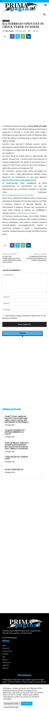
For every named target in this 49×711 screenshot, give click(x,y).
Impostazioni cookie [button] (11, 703)
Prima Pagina (9, 31)
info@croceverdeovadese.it (26, 213)
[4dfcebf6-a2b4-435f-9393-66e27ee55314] (22, 606)
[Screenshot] (22, 368)
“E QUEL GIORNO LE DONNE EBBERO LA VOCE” (15, 432)
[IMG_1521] (22, 527)
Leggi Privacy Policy (11, 707)
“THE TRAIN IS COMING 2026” (16, 458)
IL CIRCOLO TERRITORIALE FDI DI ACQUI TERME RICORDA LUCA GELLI (12, 259)
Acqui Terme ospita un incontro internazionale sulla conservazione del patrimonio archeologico (16, 419)
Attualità (6, 21)
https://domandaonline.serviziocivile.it (18, 195)
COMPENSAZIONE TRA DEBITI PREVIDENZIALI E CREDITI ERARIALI (36, 258)
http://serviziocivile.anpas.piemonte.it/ (19, 180)
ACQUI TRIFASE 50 (14, 469)
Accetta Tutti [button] (26, 703)
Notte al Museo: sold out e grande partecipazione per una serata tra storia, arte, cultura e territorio (17, 446)
